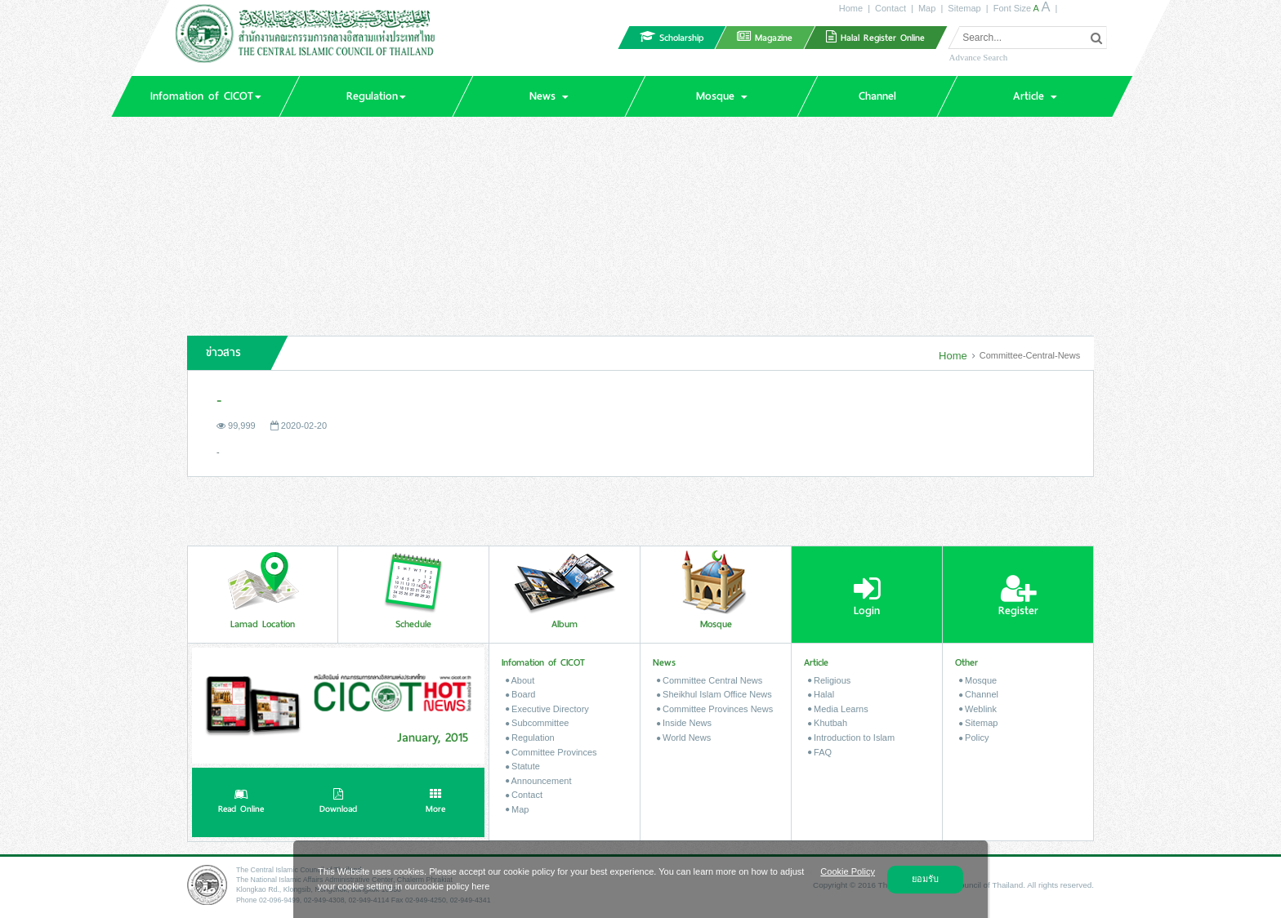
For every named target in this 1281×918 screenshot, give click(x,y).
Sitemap (964, 8)
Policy (974, 737)
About (520, 680)
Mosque (978, 680)
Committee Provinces (551, 752)
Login (867, 596)
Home (850, 8)
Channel (978, 694)
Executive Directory (547, 709)
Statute (523, 766)
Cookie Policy (847, 871)
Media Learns (838, 709)
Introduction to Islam (851, 737)
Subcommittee (537, 723)
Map (926, 8)
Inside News (684, 723)
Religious (829, 680)
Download (338, 803)
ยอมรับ (925, 879)
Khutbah (827, 723)
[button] (205, 96)
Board (520, 694)
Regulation (530, 737)
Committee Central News (709, 680)
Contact (890, 8)
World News (684, 737)
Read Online (241, 803)
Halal (821, 694)
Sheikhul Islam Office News (714, 694)
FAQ (820, 752)
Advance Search (977, 57)
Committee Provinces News (715, 709)
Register (1018, 596)
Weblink (978, 709)
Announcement (538, 781)
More (435, 803)
